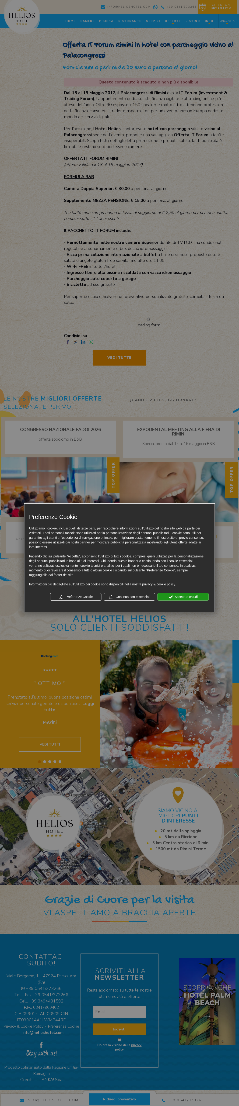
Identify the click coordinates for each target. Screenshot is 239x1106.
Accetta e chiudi (183, 597)
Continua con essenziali (129, 597)
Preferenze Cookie (76, 597)
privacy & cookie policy (158, 584)
